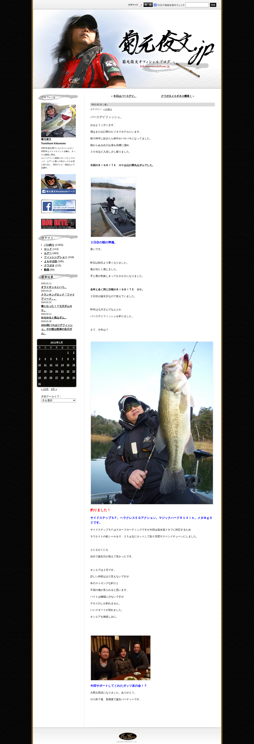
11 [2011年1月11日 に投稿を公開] (45, 365)
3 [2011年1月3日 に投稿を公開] (39, 359)
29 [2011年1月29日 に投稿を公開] (68, 377)
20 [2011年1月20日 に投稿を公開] (56, 371)
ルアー (48, 253)
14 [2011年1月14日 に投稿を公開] (62, 365)
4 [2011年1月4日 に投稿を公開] (45, 359)
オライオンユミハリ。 (54, 287)
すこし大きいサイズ (145, 4)
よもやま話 (50, 261)
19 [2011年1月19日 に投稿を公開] (51, 371)
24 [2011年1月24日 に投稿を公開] (39, 377)
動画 (46, 269)
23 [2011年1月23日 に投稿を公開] (73, 371)
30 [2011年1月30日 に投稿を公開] (73, 377)
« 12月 (45, 389)
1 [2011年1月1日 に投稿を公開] (68, 352)
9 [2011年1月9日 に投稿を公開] (73, 359)
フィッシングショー (55, 257)
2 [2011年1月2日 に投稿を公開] (73, 352)
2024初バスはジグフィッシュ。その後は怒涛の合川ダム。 (57, 329)
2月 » (54, 389)
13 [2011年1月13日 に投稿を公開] (56, 365)
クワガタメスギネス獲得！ (176, 96)
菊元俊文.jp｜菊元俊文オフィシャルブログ (127, 49)
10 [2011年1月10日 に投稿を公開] (39, 365)
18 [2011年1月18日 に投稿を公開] (45, 371)
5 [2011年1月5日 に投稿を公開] (51, 359)
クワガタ (49, 265)
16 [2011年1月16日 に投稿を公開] (73, 365)
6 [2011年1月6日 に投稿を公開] (56, 359)
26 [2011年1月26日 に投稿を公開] (51, 377)
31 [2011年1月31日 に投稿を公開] (39, 384)
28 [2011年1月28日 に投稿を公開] (62, 377)
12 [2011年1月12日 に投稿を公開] (51, 365)
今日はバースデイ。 (125, 96)
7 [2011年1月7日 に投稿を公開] (62, 359)
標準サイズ (141, 4)
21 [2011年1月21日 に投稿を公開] (62, 371)
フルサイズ (150, 4)
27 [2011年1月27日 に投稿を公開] (56, 377)
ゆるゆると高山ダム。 (54, 317)
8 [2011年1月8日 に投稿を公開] (68, 359)
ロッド (48, 249)
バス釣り (49, 244)
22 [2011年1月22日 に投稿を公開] (68, 371)
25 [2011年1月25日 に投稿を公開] (45, 377)
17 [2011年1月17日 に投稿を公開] (39, 371)
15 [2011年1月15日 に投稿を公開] (68, 365)
